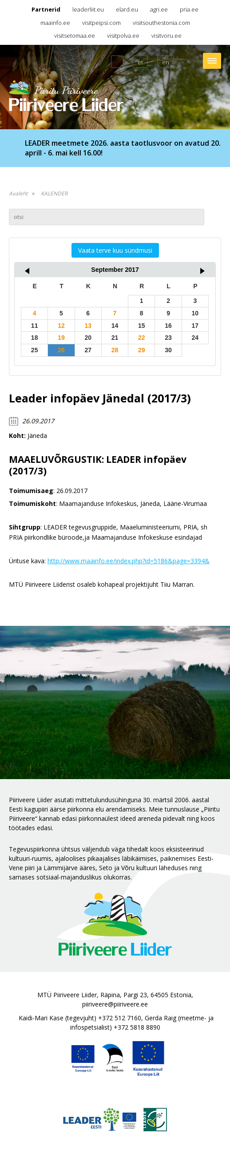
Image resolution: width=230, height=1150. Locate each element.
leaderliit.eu (88, 9)
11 (34, 325)
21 (115, 337)
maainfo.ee (55, 23)
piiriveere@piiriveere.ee (115, 1004)
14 (115, 325)
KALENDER (54, 193)
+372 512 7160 (119, 1018)
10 (195, 313)
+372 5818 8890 (137, 1027)
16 (168, 325)
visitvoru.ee (166, 36)
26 (61, 350)
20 (87, 337)
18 (34, 337)
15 (141, 325)
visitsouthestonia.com (161, 23)
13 (87, 325)
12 (61, 325)
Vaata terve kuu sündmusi (115, 250)
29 (141, 350)
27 (87, 350)
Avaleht (18, 193)
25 (34, 350)
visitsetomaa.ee (74, 36)
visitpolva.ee (123, 36)
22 (141, 337)
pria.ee (189, 9)
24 (195, 337)
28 (115, 350)
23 (168, 337)
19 (61, 337)
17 (195, 325)
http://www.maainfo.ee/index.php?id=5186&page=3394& (129, 561)
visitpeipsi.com (101, 23)
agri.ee (159, 9)
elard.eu (127, 9)
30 (168, 350)
